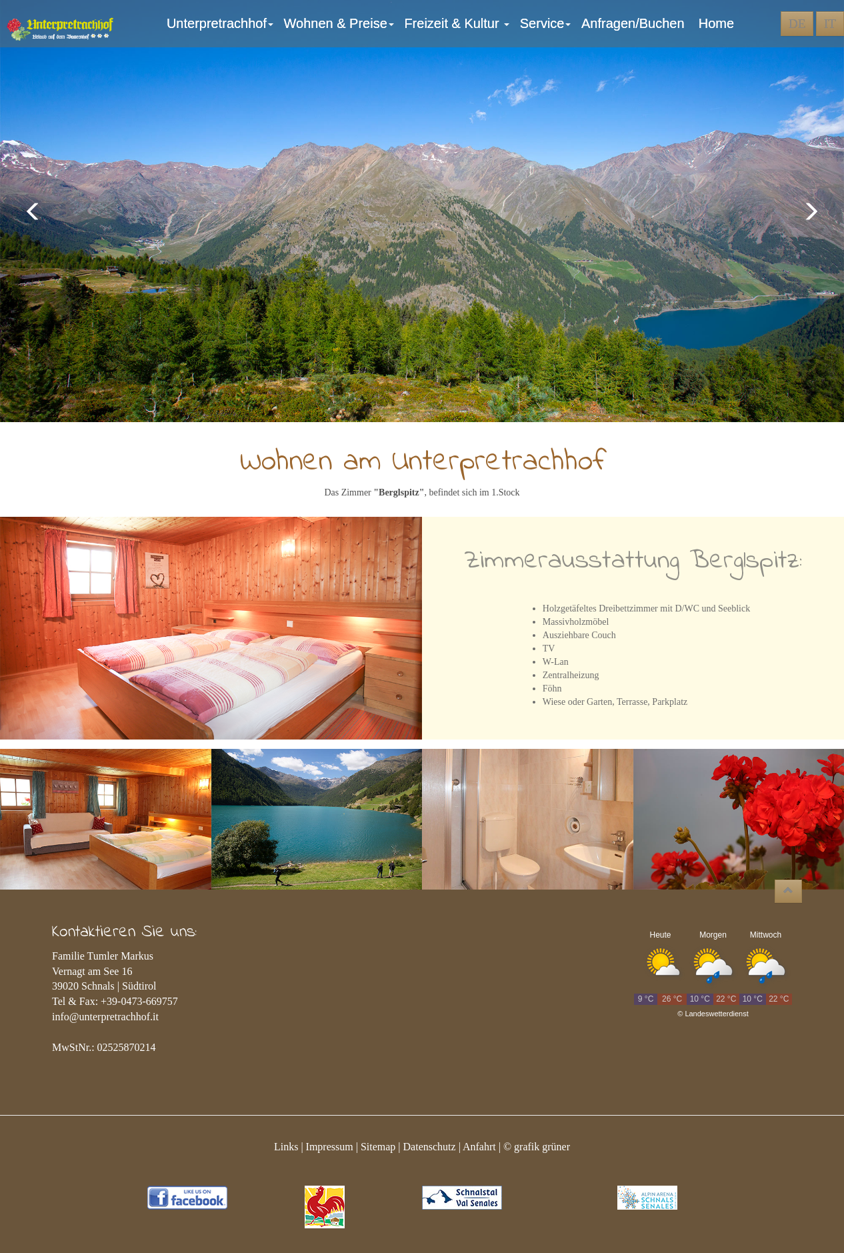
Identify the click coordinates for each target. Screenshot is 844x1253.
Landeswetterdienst (716, 1014)
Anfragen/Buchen (636, 23)
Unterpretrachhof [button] (222, 23)
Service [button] (547, 23)
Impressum (329, 1146)
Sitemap (378, 1146)
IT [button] (830, 24)
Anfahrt (479, 1146)
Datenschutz (429, 1146)
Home (716, 23)
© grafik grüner (536, 1146)
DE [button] (797, 24)
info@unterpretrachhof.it (105, 1016)
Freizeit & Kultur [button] (458, 23)
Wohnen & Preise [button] (341, 23)
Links (286, 1146)
